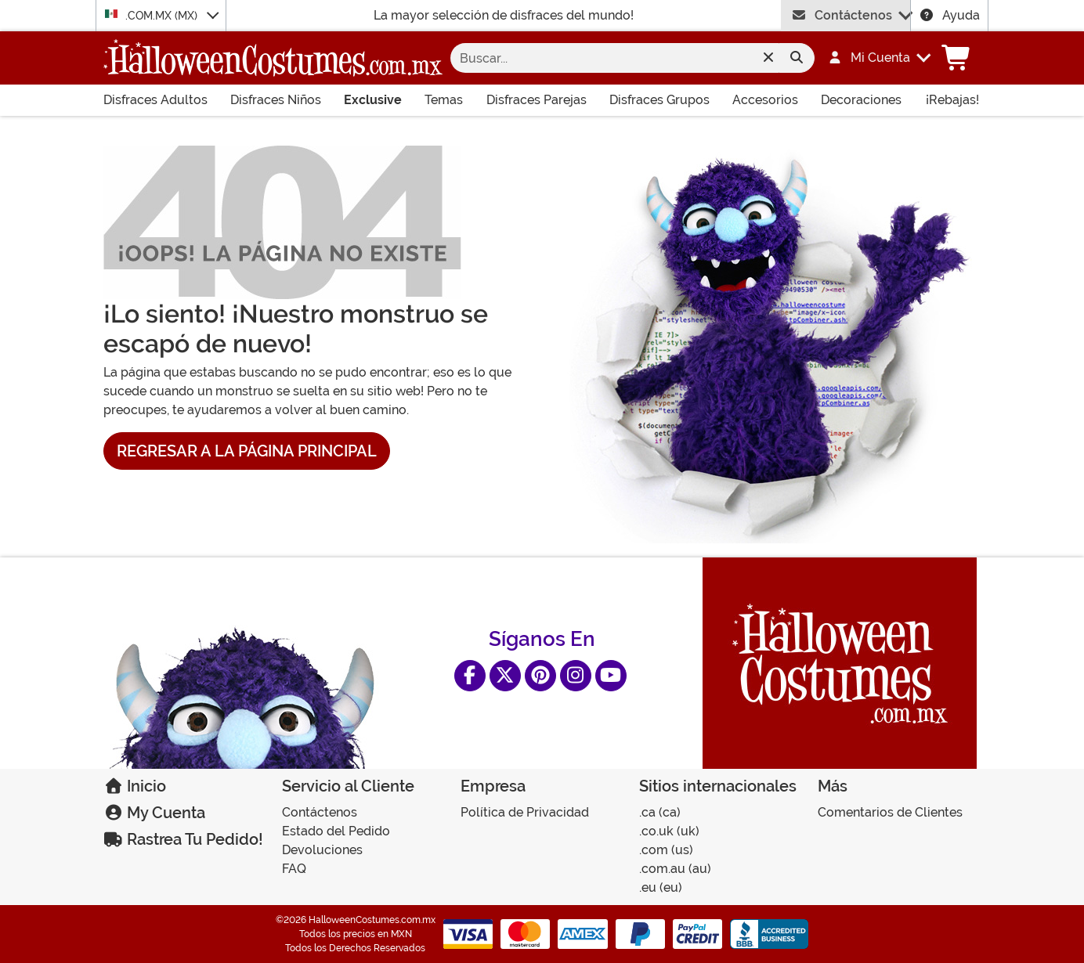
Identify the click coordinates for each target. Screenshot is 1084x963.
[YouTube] (611, 675)
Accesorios (765, 99)
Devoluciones (322, 849)
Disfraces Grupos (659, 99)
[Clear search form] (768, 58)
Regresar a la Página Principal (247, 451)
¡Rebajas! (952, 99)
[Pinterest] (540, 675)
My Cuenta (154, 812)
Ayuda (949, 15)
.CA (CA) (660, 812)
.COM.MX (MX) (153, 15)
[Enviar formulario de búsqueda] (797, 58)
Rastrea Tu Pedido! (183, 839)
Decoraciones (861, 99)
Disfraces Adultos (155, 99)
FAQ (294, 868)
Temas (444, 99)
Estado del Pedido (336, 831)
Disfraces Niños (275, 99)
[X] (505, 675)
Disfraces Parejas (536, 99)
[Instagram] (575, 675)
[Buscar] (619, 58)
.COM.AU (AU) (675, 868)
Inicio (134, 786)
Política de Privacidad (525, 812)
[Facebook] (470, 675)
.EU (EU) (660, 887)
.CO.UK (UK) (669, 831)
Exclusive (373, 99)
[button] (872, 58)
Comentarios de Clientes (890, 812)
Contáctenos (841, 15)
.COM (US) (666, 849)
